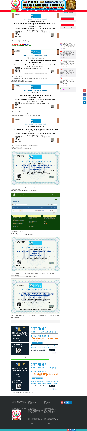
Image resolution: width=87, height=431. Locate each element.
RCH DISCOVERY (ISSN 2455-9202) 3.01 (22, 392)
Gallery (49, 10)
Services (44, 10)
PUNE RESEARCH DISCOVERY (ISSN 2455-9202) (24, 145)
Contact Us (62, 10)
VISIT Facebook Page (66, 87)
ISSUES (37, 10)
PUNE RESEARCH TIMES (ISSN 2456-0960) (23, 187)
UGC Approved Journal (17, 231)
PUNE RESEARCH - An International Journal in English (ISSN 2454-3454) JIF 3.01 (32, 273)
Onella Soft (41, 429)
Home (13, 10)
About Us (56, 10)
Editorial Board (29, 10)
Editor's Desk (20, 11)
